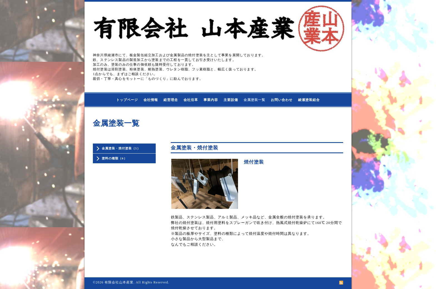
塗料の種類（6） (114, 158)
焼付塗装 (254, 162)
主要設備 (231, 100)
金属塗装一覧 (254, 100)
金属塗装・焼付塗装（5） (121, 148)
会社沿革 (191, 100)
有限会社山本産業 (119, 282)
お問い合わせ (282, 100)
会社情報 (150, 100)
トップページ (127, 100)
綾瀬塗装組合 (309, 100)
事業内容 (211, 100)
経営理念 (171, 100)
